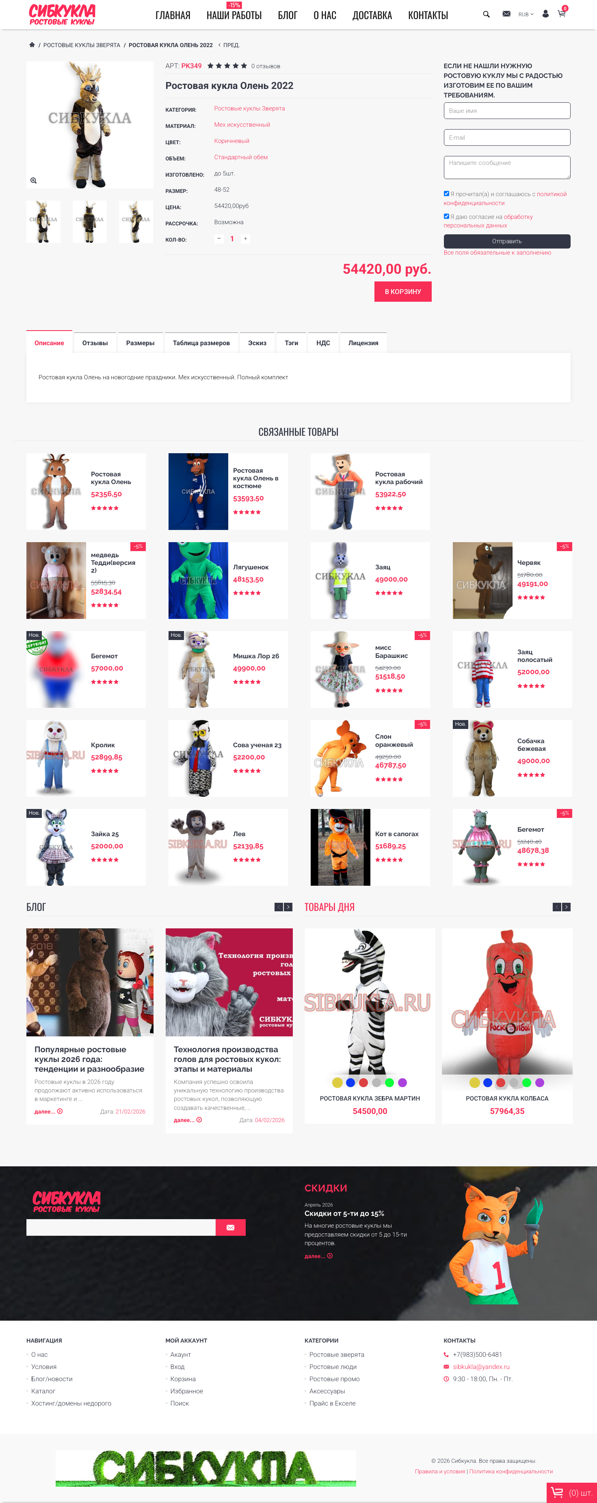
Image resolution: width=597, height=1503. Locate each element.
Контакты (428, 14)
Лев (239, 834)
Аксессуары (327, 1391)
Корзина (183, 1379)
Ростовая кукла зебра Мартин (370, 1098)
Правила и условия (440, 1471)
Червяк (529, 563)
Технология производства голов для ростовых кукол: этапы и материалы (227, 1059)
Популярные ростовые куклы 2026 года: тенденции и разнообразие (89, 1059)
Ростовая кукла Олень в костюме (256, 478)
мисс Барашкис (391, 651)
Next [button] (288, 907)
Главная (173, 14)
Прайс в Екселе (332, 1403)
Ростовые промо (334, 1379)
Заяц (383, 567)
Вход (178, 1367)
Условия (43, 1367)
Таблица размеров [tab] (201, 343)
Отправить (507, 241)
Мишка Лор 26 (256, 656)
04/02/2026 (270, 1120)
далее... (45, 1112)
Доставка (372, 14)
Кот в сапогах (397, 834)
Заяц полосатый (534, 656)
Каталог (43, 1391)
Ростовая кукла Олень (111, 478)
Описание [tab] (49, 343)
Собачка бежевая (531, 745)
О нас (325, 14)
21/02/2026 (130, 1112)
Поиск (180, 1403)
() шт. (572, 1492)
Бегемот (104, 656)
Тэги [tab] (291, 343)
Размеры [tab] (140, 343)
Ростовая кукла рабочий (399, 478)
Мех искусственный (242, 124)
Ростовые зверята (336, 1354)
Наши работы (234, 11)
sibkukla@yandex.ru (481, 1367)
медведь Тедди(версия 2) (113, 562)
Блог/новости (52, 1379)
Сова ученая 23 (257, 745)
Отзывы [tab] (95, 343)
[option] (43, 222)
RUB (524, 15)
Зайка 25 (105, 834)
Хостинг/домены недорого (71, 1403)
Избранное (187, 1391)
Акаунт (181, 1354)
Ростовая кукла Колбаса (507, 1098)
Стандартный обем (241, 157)
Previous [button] (279, 907)
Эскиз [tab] (257, 343)
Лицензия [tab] (363, 343)
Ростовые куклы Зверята (81, 45)
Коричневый (232, 141)
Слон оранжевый (394, 740)
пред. (232, 45)
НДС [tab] (323, 343)
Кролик (103, 745)
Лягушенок (251, 567)
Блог (287, 14)
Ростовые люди (333, 1367)
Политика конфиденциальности (511, 1471)
